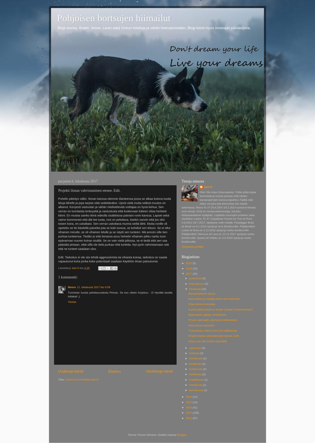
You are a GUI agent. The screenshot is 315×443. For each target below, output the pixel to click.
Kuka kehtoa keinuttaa (201, 304)
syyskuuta (195, 347)
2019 (189, 263)
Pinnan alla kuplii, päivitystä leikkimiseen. (213, 319)
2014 (189, 407)
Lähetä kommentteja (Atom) (82, 379)
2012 (189, 418)
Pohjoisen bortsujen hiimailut (114, 18)
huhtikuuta (195, 374)
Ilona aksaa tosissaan (201, 325)
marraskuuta (197, 283)
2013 (189, 412)
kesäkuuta (195, 363)
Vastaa (72, 301)
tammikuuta (196, 390)
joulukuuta (195, 278)
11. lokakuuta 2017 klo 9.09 (93, 287)
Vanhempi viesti (159, 371)
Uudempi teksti (70, 371)
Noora (72, 287)
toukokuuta (196, 369)
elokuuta (194, 353)
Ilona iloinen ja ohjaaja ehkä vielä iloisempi (213, 298)
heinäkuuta (196, 358)
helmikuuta (196, 384)
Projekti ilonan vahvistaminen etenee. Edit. (213, 335)
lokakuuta (195, 289)
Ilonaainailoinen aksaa (201, 293)
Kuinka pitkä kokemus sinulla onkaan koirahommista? (220, 309)
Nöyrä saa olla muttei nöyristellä (207, 341)
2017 (189, 273)
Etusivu (114, 371)
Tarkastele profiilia (192, 246)
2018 (189, 268)
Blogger (181, 434)
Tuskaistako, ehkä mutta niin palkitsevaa (212, 330)
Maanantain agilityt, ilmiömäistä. (207, 314)
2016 (189, 396)
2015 (189, 402)
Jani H (208, 187)
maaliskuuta (196, 379)
